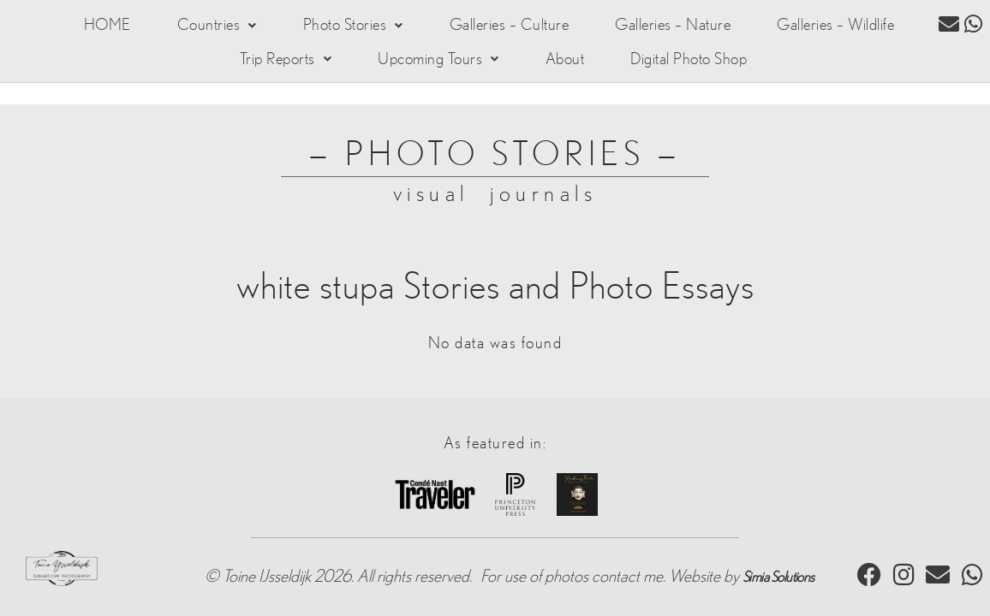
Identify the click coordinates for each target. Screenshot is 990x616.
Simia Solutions (778, 563)
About (561, 65)
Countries (206, 27)
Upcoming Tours (438, 65)
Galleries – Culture (498, 27)
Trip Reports (288, 65)
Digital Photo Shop (682, 65)
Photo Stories (339, 27)
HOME (103, 27)
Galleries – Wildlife (833, 27)
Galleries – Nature (666, 27)
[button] (206, 27)
